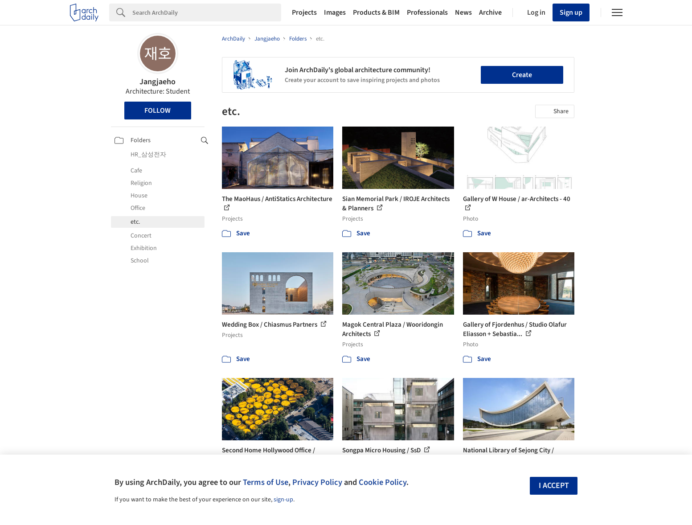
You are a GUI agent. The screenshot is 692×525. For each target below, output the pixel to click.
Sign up (571, 12)
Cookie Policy (382, 482)
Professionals (427, 12)
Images (335, 12)
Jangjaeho (157, 81)
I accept (554, 485)
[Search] (206, 12)
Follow (157, 110)
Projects (304, 12)
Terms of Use (265, 482)
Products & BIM (376, 12)
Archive (490, 12)
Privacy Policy (317, 482)
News (463, 12)
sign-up (283, 499)
